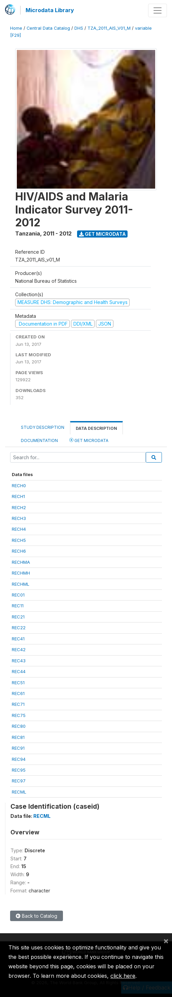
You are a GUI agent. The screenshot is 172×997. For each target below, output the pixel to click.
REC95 (19, 770)
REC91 (18, 748)
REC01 (18, 595)
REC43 (19, 660)
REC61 (18, 693)
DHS (78, 28)
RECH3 (19, 518)
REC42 (19, 649)
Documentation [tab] (39, 440)
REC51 (18, 682)
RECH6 (19, 551)
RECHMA (21, 562)
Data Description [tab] (96, 428)
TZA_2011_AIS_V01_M (109, 28)
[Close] (166, 941)
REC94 (19, 759)
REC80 (19, 726)
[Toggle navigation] (157, 10)
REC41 (18, 638)
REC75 (19, 715)
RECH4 (19, 529)
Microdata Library (50, 10)
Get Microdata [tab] (88, 440)
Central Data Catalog (48, 28)
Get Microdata (102, 234)
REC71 (18, 704)
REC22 (19, 627)
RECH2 (19, 507)
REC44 (19, 671)
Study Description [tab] (42, 427)
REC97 (19, 780)
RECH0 (19, 485)
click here (122, 975)
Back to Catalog (36, 916)
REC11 (18, 605)
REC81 (18, 737)
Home (16, 28)
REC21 (18, 616)
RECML (19, 792)
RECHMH (21, 573)
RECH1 (18, 496)
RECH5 (19, 540)
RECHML (20, 584)
